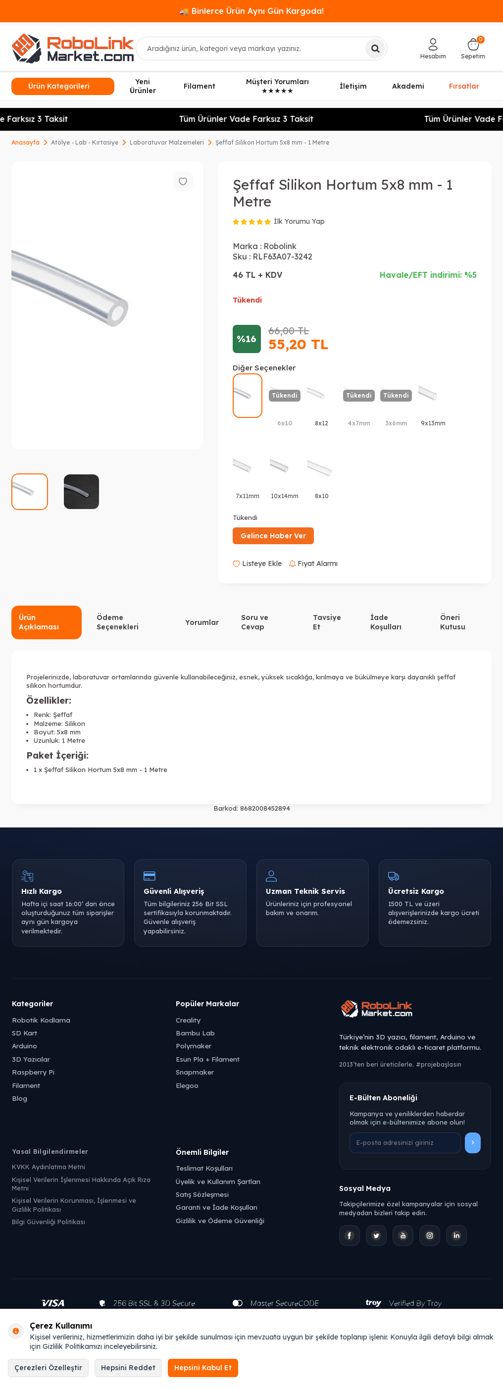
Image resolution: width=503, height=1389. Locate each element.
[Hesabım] (433, 48)
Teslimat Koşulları (204, 1168)
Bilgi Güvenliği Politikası (48, 1222)
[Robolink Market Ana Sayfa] (415, 1010)
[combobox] (262, 48)
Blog (19, 1098)
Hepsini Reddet (128, 1367)
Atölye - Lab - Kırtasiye (84, 142)
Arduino (24, 1045)
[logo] (73, 48)
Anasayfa (25, 142)
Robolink (280, 246)
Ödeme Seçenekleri (118, 622)
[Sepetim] (473, 48)
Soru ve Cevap (254, 622)
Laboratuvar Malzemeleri (167, 142)
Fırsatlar (464, 85)
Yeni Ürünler (143, 86)
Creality (188, 1020)
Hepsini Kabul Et (203, 1367)
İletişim (353, 86)
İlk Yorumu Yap (299, 221)
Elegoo (187, 1085)
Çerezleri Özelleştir (48, 1367)
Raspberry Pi (33, 1072)
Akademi (408, 86)
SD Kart (24, 1033)
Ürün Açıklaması (39, 622)
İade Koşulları (386, 622)
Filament (199, 86)
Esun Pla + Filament (208, 1059)
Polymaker (193, 1045)
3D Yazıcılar (31, 1059)
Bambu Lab (195, 1033)
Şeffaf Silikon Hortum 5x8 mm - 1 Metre (272, 142)
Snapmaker (195, 1072)
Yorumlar (202, 622)
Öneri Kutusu (452, 622)
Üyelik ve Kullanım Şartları (218, 1181)
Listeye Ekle (257, 563)
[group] (107, 305)
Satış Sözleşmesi (202, 1194)
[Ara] (375, 48)
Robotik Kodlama (41, 1020)
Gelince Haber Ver (273, 535)
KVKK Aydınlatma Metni (48, 1167)
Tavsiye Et (327, 622)
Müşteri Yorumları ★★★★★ (277, 86)
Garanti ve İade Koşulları (216, 1207)
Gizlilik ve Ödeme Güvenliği (220, 1220)
